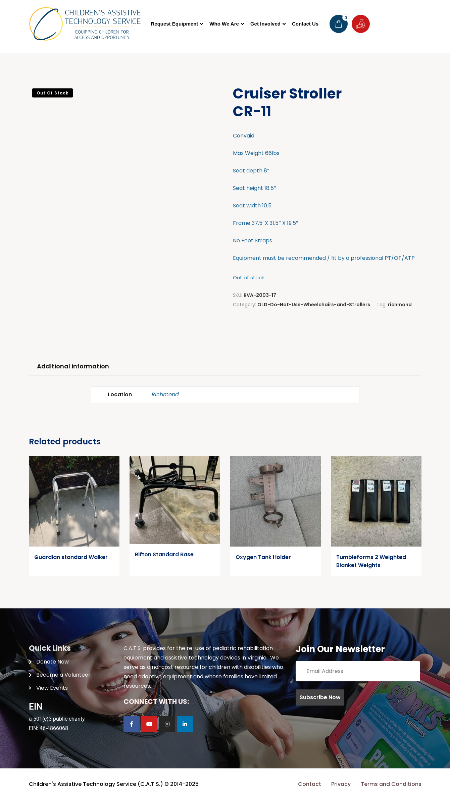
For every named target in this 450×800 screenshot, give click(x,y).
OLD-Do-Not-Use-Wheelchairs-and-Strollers (313, 304)
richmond (400, 304)
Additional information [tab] (73, 366)
